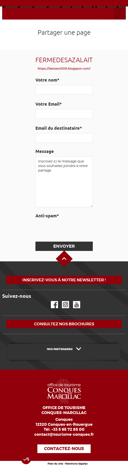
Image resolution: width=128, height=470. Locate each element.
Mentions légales (76, 463)
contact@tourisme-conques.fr (64, 434)
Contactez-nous (64, 448)
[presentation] (68, 229)
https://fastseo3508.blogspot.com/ (64, 68)
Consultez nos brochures (64, 323)
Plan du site (55, 463)
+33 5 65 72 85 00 (68, 429)
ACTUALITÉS (64, 3)
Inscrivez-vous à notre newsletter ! (64, 279)
